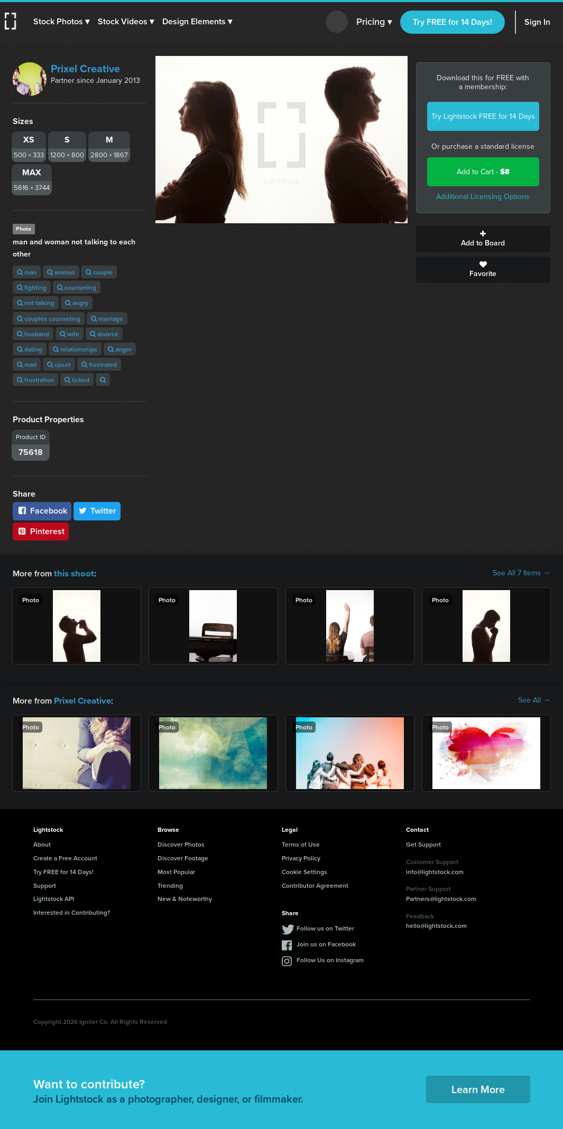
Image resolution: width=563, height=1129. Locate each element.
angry (76, 302)
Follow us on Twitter (325, 927)
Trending (170, 884)
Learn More (478, 1088)
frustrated (99, 364)
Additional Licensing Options (483, 196)
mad (26, 364)
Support (44, 884)
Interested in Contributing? (71, 911)
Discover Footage (183, 856)
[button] (62, 21)
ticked (76, 379)
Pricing (374, 22)
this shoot (72, 573)
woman (61, 272)
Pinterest (40, 531)
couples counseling (48, 318)
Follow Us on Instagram (330, 958)
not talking (35, 302)
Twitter (97, 511)
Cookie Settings (304, 870)
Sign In (537, 22)
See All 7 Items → (521, 573)
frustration (35, 379)
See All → (534, 700)
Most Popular (176, 870)
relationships (75, 349)
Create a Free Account (65, 856)
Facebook (42, 511)
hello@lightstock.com (436, 924)
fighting (32, 287)
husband (33, 333)
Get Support (423, 843)
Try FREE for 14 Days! (452, 22)
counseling (76, 287)
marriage (107, 318)
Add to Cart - (483, 171)
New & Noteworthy (185, 897)
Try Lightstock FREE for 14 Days (483, 116)
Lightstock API (53, 897)
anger (120, 349)
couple (99, 272)
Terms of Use (301, 843)
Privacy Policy (301, 856)
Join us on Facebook (326, 942)
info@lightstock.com (435, 870)
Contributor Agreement (315, 884)
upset (59, 364)
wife (69, 333)
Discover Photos (181, 843)
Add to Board (483, 239)
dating (29, 349)
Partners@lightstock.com (441, 897)
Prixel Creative (85, 69)
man (26, 272)
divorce (104, 333)
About (42, 843)
